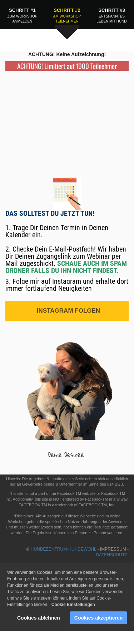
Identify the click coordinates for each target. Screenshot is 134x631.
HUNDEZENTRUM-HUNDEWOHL (63, 549)
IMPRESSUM (113, 549)
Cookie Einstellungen (73, 605)
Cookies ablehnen (38, 619)
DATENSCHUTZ (112, 554)
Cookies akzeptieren (98, 619)
